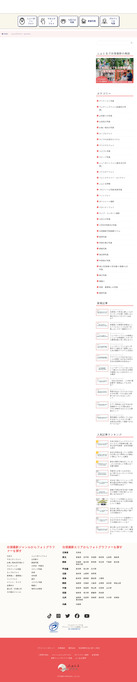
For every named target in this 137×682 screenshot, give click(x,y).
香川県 (86, 593)
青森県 (78, 557)
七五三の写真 (68, 21)
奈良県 (109, 583)
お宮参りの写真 (105, 116)
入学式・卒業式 (37, 566)
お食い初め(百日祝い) (15, 563)
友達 (33, 572)
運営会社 (71, 648)
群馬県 (93, 562)
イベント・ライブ (14, 582)
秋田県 (101, 557)
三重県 (101, 578)
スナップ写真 (104, 157)
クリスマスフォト (106, 145)
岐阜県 (78, 578)
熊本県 (101, 597)
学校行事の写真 (105, 243)
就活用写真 (104, 255)
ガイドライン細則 (82, 655)
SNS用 (34, 576)
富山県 (86, 569)
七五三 (9, 556)
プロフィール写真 (109, 21)
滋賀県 (78, 583)
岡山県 (93, 588)
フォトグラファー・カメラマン (112, 178)
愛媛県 (93, 593)
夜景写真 (103, 237)
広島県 (101, 588)
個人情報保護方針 (74, 629)
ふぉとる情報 (104, 184)
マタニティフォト (47, 21)
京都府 (86, 583)
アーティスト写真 (106, 101)
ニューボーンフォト (27, 21)
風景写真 (103, 293)
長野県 (93, 573)
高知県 (101, 593)
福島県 (116, 557)
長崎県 (93, 597)
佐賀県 (86, 597)
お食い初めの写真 (106, 128)
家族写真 (88, 21)
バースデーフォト (106, 172)
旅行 (33, 579)
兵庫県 (101, 583)
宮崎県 (116, 597)
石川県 (93, 569)
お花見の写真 (104, 122)
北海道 (78, 552)
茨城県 (78, 562)
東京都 (116, 562)
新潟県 (78, 569)
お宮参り (34, 559)
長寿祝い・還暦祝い (15, 576)
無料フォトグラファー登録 (61, 658)
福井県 (78, 573)
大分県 (109, 597)
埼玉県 (101, 562)
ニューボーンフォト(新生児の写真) (112, 164)
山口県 (109, 588)
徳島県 (78, 593)
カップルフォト (105, 133)
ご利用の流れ (43, 655)
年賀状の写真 (104, 260)
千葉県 (109, 562)
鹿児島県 (79, 600)
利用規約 (61, 648)
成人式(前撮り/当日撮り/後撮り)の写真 (113, 267)
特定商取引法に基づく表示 (89, 648)
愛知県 (93, 578)
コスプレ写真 (104, 151)
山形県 (109, 557)
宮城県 (93, 557)
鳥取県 (78, 588)
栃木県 (86, 562)
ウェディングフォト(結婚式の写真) (112, 108)
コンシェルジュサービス (61, 655)
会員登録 (95, 655)
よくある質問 (80, 658)
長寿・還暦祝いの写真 (108, 287)
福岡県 (78, 597)
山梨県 (86, 573)
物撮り (102, 281)
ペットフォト (104, 195)
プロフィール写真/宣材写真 (110, 190)
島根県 (86, 588)
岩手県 (86, 557)
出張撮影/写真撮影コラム (109, 231)
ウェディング (12, 566)
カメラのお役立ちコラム (109, 139)
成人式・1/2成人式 (14, 589)
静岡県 (86, 578)
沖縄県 (78, 604)
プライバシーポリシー (46, 648)
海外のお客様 (36, 589)
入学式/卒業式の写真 (108, 225)
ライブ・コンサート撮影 (109, 213)
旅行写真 (103, 275)
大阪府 (93, 583)
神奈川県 (79, 564)
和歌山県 (117, 583)
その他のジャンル (14, 592)
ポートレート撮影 (106, 201)
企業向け (10, 585)
